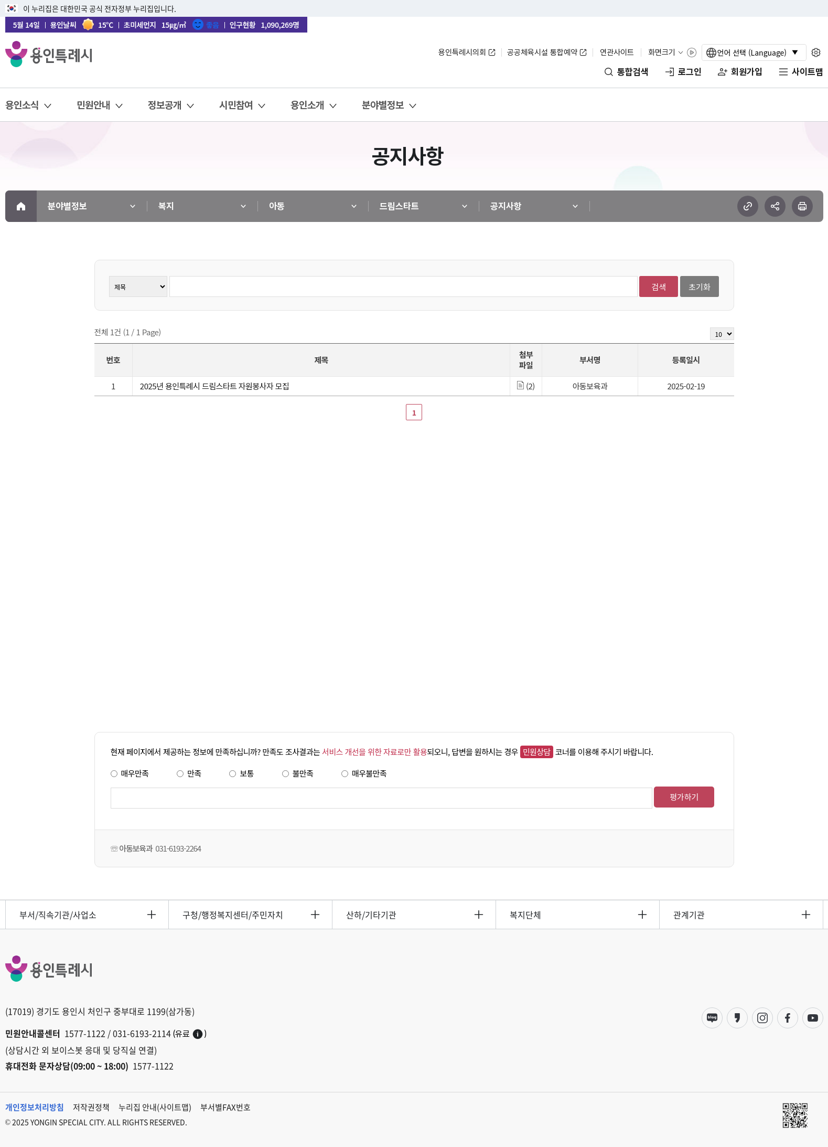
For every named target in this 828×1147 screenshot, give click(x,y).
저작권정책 (91, 1107)
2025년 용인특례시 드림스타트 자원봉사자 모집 (214, 385)
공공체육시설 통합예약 (542, 52)
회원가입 (746, 72)
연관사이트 (617, 52)
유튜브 (812, 1017)
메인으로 (21, 206)
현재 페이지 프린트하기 (802, 206)
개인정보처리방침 (34, 1107)
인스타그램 (762, 1017)
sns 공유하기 (775, 206)
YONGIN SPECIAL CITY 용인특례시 (48, 54)
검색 (659, 286)
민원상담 (537, 751)
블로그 (712, 1017)
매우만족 (135, 773)
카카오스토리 (737, 1017)
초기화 (699, 286)
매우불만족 (369, 773)
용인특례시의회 (462, 52)
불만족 (303, 773)
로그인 (690, 72)
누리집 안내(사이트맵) (155, 1107)
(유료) (190, 1034)
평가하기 (684, 796)
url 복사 (747, 206)
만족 (194, 773)
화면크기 (661, 52)
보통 (247, 773)
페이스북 (787, 1017)
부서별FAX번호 (225, 1107)
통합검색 (633, 72)
